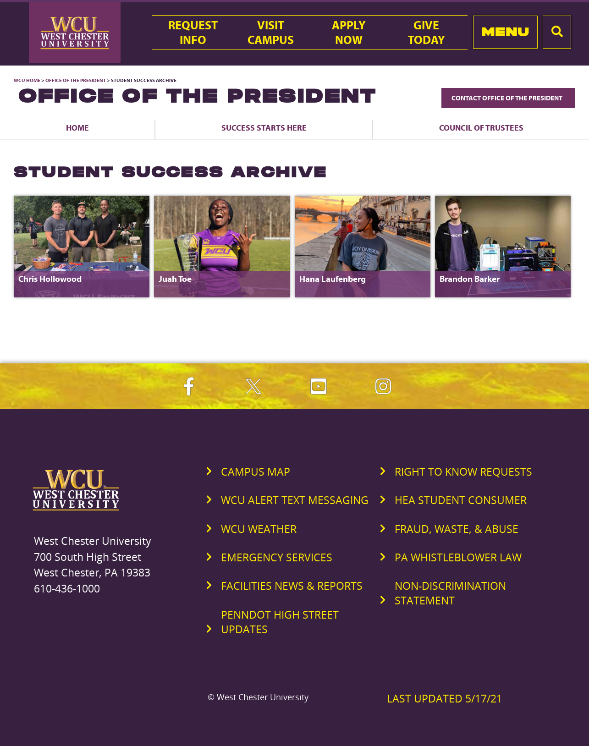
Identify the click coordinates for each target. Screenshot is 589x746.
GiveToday (426, 32)
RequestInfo (193, 32)
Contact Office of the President (508, 97)
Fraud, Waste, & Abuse (456, 528)
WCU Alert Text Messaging (295, 500)
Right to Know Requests (463, 471)
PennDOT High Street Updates (280, 621)
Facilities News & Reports (292, 585)
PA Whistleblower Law (458, 557)
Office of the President (75, 80)
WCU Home (27, 80)
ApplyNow (349, 32)
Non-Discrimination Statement (450, 593)
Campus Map (255, 471)
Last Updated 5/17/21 (444, 698)
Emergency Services (276, 557)
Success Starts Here (264, 127)
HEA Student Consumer (461, 500)
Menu (505, 32)
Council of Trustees (481, 127)
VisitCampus (271, 32)
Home (77, 127)
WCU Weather (259, 528)
